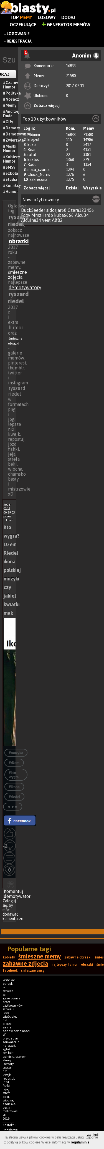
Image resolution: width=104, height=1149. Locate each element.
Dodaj (68, 17)
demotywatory (25, 287)
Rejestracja (19, 41)
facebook (10, 971)
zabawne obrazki (78, 957)
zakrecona (38, 179)
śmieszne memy (39, 956)
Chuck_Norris (38, 174)
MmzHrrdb (42, 215)
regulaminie (80, 1142)
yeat (46, 220)
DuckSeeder (33, 210)
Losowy (47, 17)
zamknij (92, 1135)
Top (21, 17)
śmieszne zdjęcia (17, 275)
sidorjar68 (56, 210)
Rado (32, 164)
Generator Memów (66, 24)
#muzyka (16, 753)
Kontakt (8, 1125)
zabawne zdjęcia (25, 963)
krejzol (33, 139)
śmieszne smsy (32, 971)
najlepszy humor (65, 964)
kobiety (9, 957)
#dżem (14, 762)
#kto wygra (14, 774)
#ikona (14, 787)
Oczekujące (23, 24)
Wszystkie (92, 188)
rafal (31, 154)
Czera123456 (81, 210)
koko (31, 144)
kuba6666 (64, 215)
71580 (71, 76)
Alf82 (57, 220)
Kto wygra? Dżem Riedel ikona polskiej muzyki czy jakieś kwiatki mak (12, 570)
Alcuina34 (31, 220)
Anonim (33, 134)
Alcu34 (82, 215)
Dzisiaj (72, 188)
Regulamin (10, 1130)
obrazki (19, 241)
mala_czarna (38, 169)
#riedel (14, 796)
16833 (71, 66)
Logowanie (18, 34)
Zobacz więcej (47, 105)
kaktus (33, 159)
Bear (31, 149)
